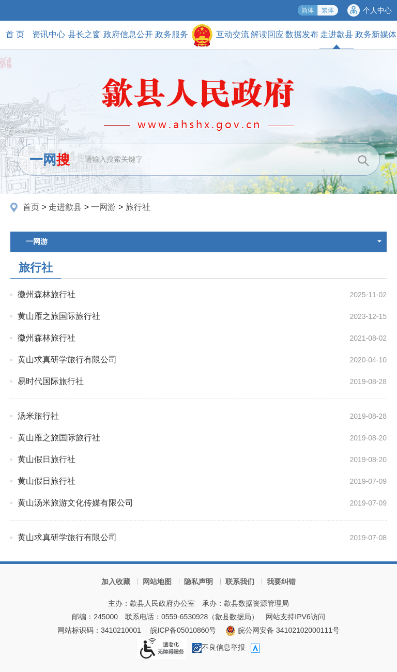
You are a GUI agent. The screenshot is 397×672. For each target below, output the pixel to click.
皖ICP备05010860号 (183, 630)
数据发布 (301, 34)
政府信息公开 (128, 34)
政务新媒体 (375, 34)
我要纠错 (281, 581)
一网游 (103, 207)
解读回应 (267, 34)
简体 (307, 10)
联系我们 (239, 581)
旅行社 (138, 207)
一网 (49, 159)
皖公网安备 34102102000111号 (282, 630)
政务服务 (171, 34)
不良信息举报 (218, 647)
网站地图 (157, 581)
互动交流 (232, 34)
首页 (31, 207)
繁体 (328, 10)
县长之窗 (84, 34)
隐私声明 (198, 581)
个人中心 (377, 10)
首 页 (15, 34)
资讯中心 (48, 34)
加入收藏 (115, 581)
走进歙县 (336, 39)
